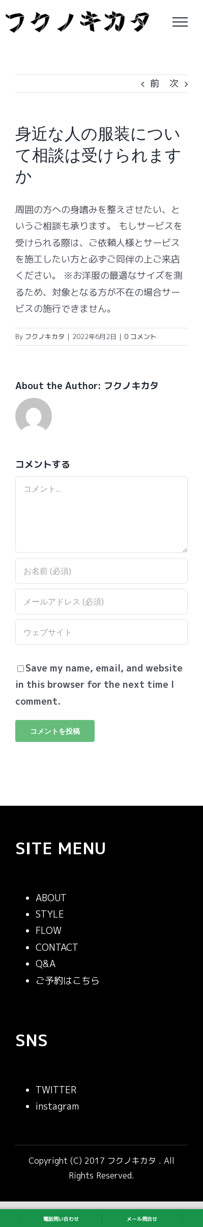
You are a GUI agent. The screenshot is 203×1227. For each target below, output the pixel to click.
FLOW (49, 930)
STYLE (50, 914)
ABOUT (51, 898)
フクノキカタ (45, 336)
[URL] (101, 632)
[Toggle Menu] (180, 22)
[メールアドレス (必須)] (101, 601)
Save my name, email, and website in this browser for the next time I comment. (99, 685)
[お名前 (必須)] (101, 571)
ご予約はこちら (68, 980)
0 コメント (140, 336)
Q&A (45, 963)
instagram (57, 1106)
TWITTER (56, 1090)
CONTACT (57, 947)
